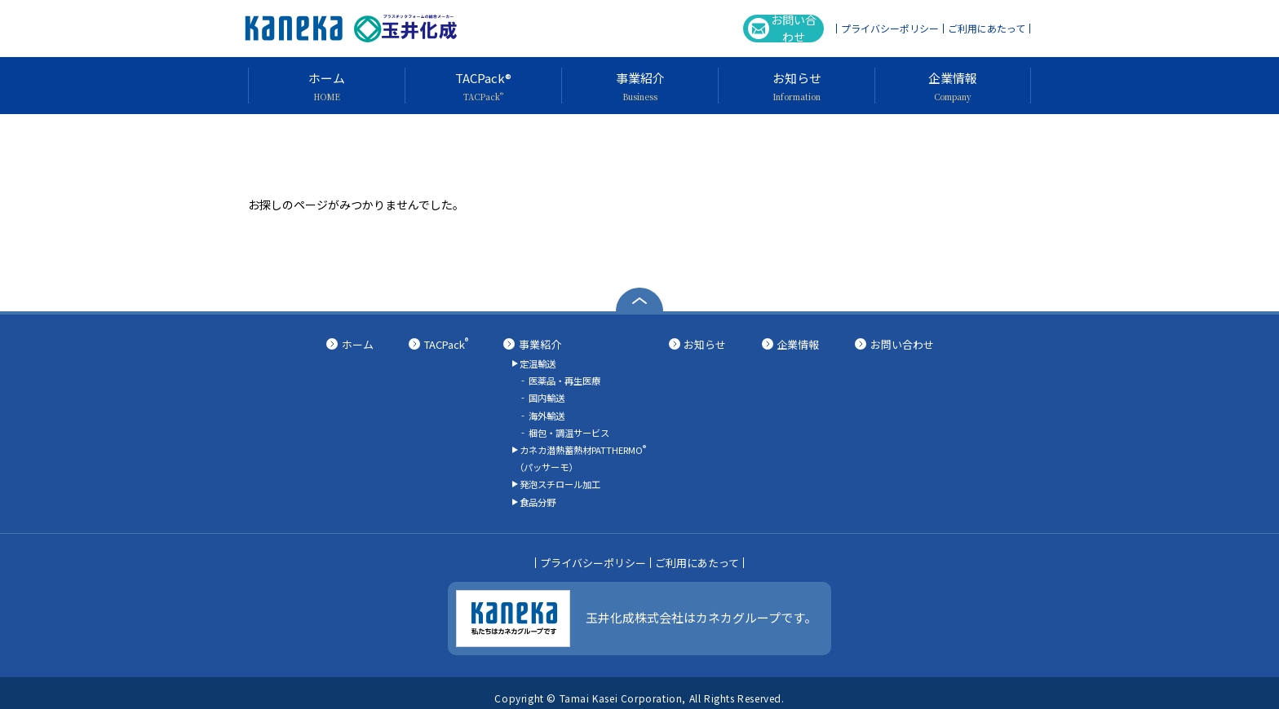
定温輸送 (537, 362)
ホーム (358, 344)
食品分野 (537, 491)
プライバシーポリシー (890, 28)
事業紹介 (540, 344)
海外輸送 (546, 410)
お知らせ (705, 344)
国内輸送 (546, 395)
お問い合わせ (773, 28)
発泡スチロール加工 (560, 475)
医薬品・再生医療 (564, 378)
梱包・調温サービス (569, 427)
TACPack (446, 344)
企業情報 (798, 344)
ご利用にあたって (986, 28)
